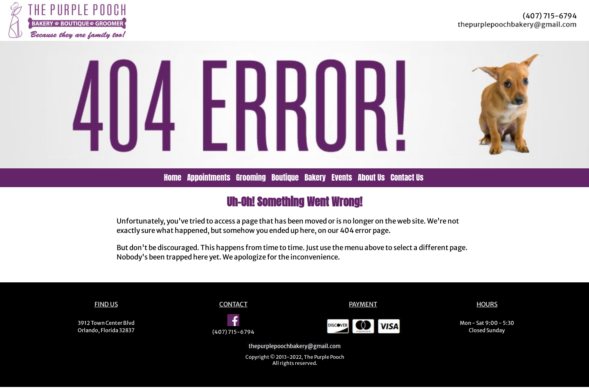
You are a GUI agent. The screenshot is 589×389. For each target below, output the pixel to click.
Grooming (251, 177)
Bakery (315, 177)
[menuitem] (173, 177)
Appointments (208, 177)
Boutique (285, 177)
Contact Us (407, 177)
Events (342, 177)
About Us (371, 177)
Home (173, 177)
